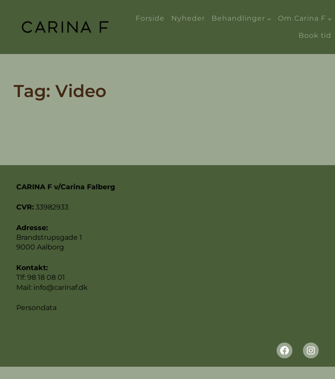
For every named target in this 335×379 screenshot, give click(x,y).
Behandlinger (238, 18)
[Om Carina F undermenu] (330, 18)
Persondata (36, 307)
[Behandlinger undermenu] (269, 18)
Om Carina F (302, 18)
